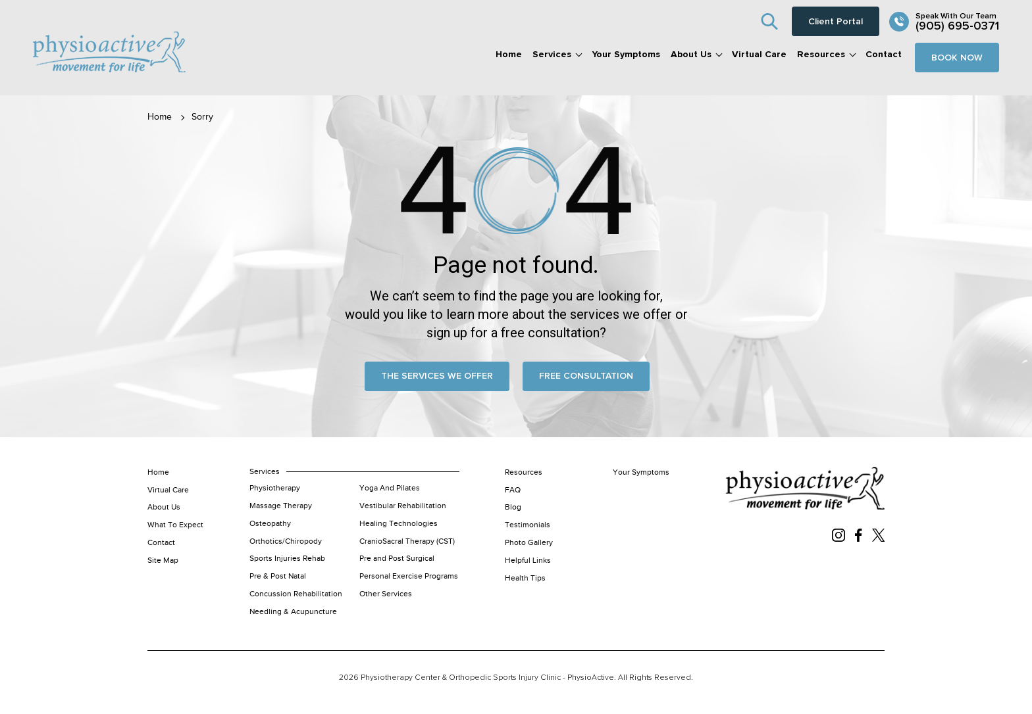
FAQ (513, 489)
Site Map (162, 560)
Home (509, 54)
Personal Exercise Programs (408, 576)
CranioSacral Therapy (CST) (407, 541)
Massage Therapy (280, 505)
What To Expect (175, 524)
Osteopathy (270, 523)
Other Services (385, 593)
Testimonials (527, 524)
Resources (821, 54)
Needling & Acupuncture (293, 611)
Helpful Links (528, 560)
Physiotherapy (274, 487)
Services (551, 54)
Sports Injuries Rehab (287, 558)
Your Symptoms (626, 54)
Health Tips (525, 578)
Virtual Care (759, 54)
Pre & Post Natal (277, 576)
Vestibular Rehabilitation (402, 505)
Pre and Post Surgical (396, 558)
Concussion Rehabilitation (295, 593)
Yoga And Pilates (389, 487)
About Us (691, 54)
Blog (513, 507)
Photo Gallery (529, 542)
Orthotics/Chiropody (285, 541)
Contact (883, 54)
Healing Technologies (398, 523)
